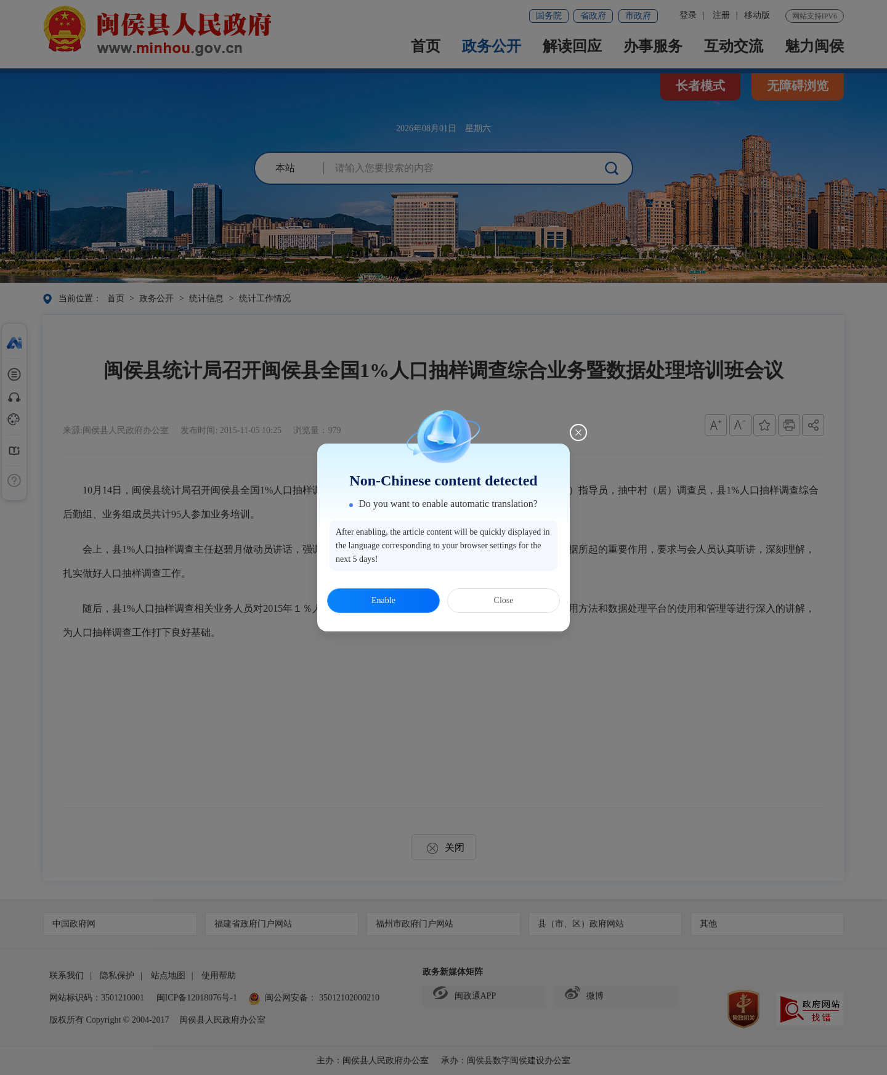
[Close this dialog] (578, 432)
